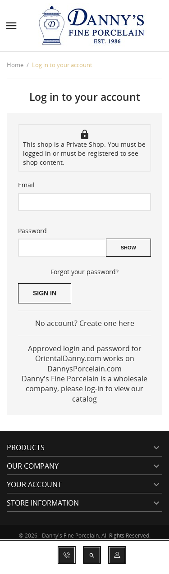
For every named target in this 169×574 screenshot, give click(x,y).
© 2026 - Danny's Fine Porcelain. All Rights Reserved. (85, 535)
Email (26, 185)
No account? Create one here (84, 323)
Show (128, 247)
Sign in (44, 293)
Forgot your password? (84, 271)
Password (32, 230)
